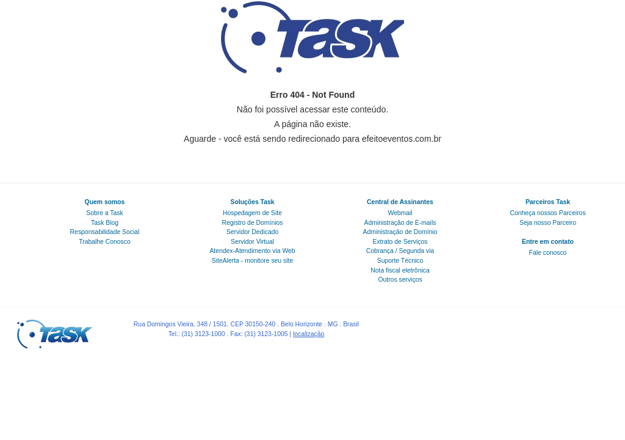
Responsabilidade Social (105, 232)
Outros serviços (400, 279)
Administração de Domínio (400, 232)
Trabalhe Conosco (105, 241)
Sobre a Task (104, 213)
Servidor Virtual (252, 241)
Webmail (400, 213)
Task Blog (104, 222)
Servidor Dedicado (252, 232)
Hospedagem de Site (252, 213)
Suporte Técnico (400, 260)
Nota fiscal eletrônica (399, 270)
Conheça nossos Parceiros (547, 213)
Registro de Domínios (252, 222)
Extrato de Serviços (399, 241)
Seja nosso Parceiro (547, 222)
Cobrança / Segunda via (400, 251)
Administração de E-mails (400, 222)
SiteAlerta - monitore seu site (252, 260)
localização (308, 334)
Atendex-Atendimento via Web (252, 251)
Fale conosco (548, 252)
